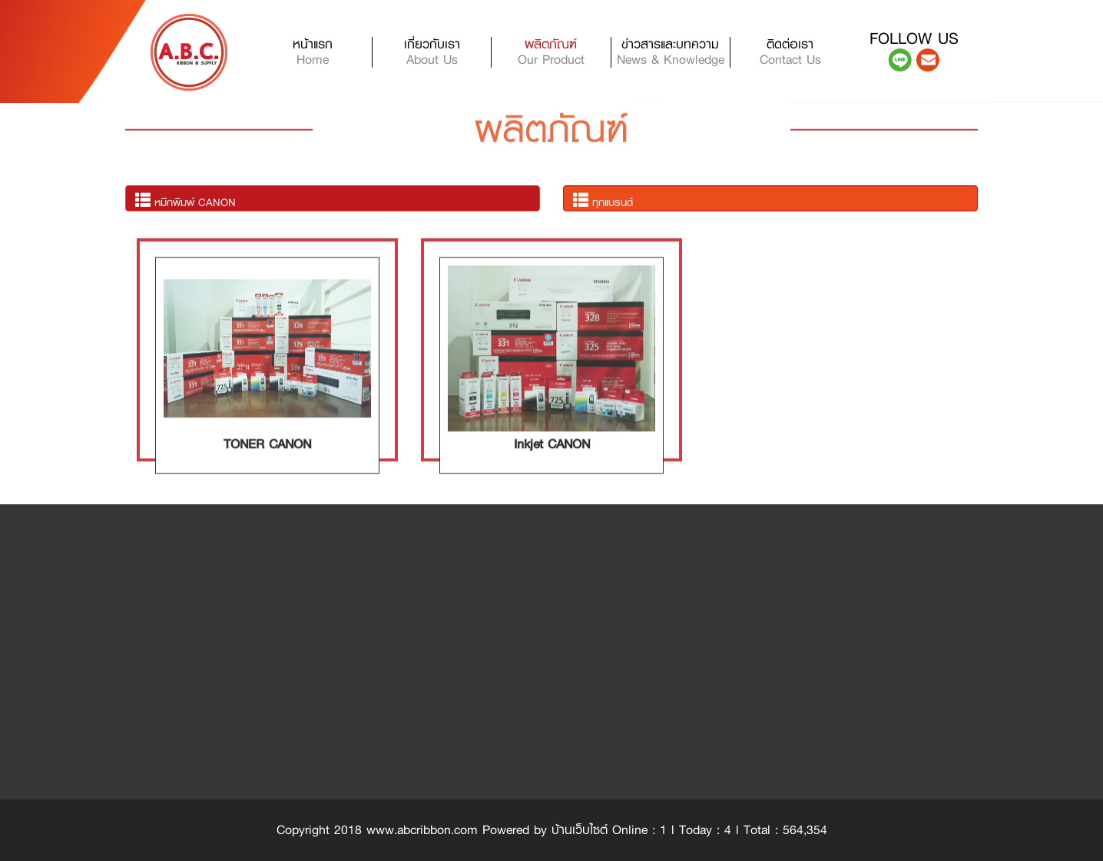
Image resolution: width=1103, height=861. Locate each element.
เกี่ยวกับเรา (432, 52)
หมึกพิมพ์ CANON (185, 201)
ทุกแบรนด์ (603, 201)
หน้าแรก (332, 52)
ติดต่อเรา (790, 52)
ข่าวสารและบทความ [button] (670, 52)
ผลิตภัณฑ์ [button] (551, 52)
